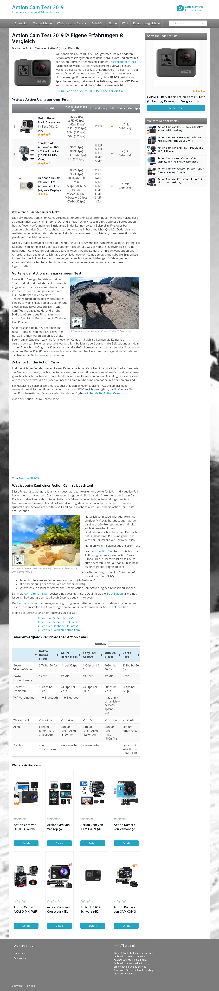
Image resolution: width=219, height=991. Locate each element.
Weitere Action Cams (71, 23)
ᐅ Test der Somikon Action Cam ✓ (60, 630)
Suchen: (117, 644)
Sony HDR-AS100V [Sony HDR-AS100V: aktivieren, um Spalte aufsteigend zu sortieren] (90, 655)
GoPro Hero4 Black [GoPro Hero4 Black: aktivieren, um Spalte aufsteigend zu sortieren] (69, 655)
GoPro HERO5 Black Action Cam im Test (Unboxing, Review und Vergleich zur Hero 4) (176, 99)
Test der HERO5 (28, 478)
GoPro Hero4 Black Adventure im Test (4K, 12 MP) (49, 124)
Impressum (20, 953)
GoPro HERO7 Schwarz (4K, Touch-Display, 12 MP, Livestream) (91, 909)
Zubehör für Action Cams (103, 393)
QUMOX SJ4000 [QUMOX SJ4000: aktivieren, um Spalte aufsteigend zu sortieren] (110, 655)
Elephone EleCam (28, 603)
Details (26, 843)
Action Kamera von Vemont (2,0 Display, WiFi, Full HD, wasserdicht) (125, 827)
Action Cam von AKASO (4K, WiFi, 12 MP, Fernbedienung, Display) (26, 909)
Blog (112, 23)
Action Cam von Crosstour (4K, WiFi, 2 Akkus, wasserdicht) (58, 909)
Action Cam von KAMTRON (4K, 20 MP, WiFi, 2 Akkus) (91, 827)
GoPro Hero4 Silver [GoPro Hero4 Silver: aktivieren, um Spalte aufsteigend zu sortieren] (43, 655)
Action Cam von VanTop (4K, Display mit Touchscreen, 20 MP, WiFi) (58, 827)
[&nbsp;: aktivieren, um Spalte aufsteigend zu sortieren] (25, 655)
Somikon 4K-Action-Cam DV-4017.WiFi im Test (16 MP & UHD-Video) (49, 151)
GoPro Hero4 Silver (36, 593)
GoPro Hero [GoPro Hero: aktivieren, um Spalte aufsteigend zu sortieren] (127, 655)
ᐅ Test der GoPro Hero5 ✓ (55, 618)
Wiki (125, 23)
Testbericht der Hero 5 (123, 62)
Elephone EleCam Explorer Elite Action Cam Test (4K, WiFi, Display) (49, 184)
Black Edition (114, 593)
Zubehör (97, 23)
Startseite (21, 23)
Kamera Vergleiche (146, 23)
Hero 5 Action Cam (101, 551)
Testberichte (42, 23)
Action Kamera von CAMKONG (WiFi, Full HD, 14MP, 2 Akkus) (125, 909)
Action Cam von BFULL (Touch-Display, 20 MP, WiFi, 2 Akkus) (25, 827)
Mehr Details (176, 108)
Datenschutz (21, 958)
